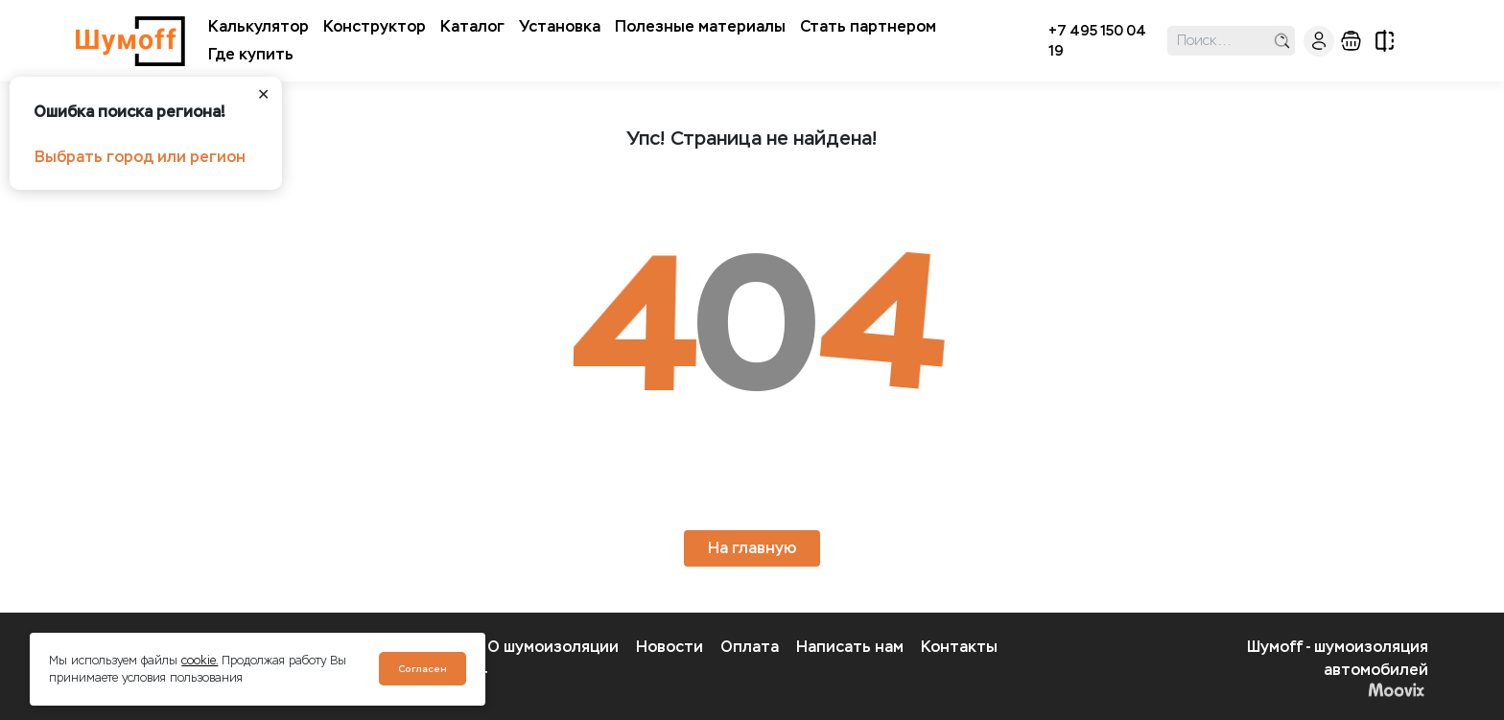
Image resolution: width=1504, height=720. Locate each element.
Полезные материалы (700, 26)
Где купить (251, 54)
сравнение (1385, 41)
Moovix (1396, 689)
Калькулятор (258, 26)
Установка (559, 26)
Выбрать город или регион (140, 157)
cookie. (199, 660)
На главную (752, 548)
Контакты (959, 647)
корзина (1351, 41)
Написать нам (850, 647)
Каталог (472, 26)
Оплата (749, 647)
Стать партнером (868, 26)
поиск (1282, 41)
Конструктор (374, 26)
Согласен (422, 668)
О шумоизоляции (553, 647)
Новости (669, 647)
